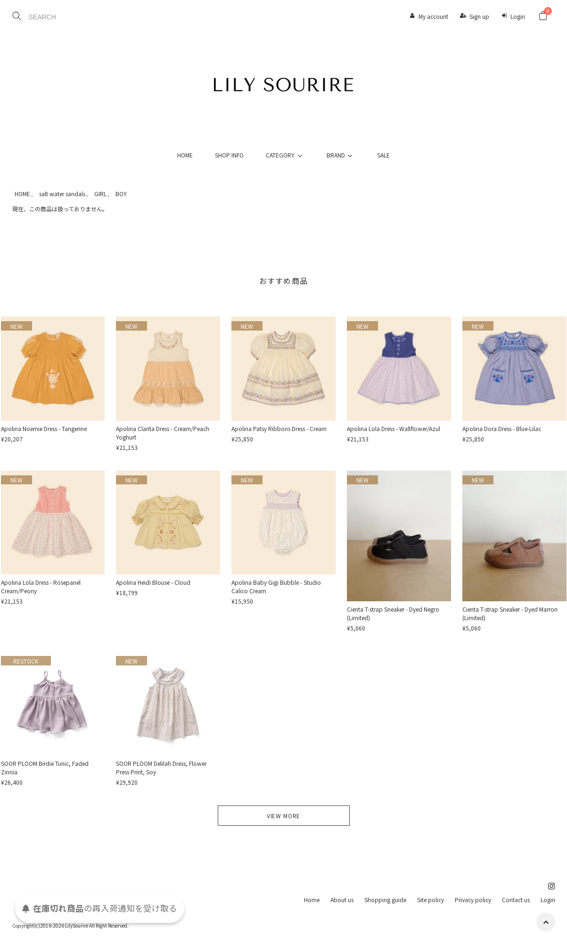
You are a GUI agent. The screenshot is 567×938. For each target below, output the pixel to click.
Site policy (430, 900)
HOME (185, 155)
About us (341, 900)
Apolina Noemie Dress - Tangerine (44, 428)
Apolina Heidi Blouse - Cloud (153, 582)
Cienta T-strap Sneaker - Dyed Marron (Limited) (510, 613)
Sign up (479, 16)
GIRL (100, 194)
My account (433, 16)
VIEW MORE (284, 816)
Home (312, 900)
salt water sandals (62, 194)
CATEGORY (285, 155)
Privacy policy (473, 900)
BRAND (341, 155)
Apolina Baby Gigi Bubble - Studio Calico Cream (276, 586)
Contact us (516, 900)
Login (517, 16)
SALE (383, 155)
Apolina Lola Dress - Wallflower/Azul (393, 428)
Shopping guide (385, 900)
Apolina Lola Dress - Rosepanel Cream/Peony (41, 586)
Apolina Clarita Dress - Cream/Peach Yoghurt (162, 432)
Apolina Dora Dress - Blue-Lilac (501, 428)
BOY (121, 194)
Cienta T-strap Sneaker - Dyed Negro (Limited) (393, 613)
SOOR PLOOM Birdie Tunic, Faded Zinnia (45, 767)
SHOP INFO (229, 155)
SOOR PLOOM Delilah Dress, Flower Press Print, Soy (161, 767)
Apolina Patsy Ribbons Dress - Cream (279, 428)
